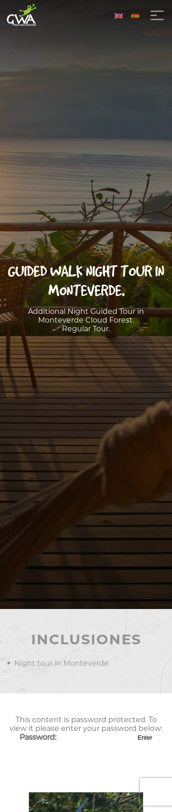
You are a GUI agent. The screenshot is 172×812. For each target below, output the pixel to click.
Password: (78, 737)
